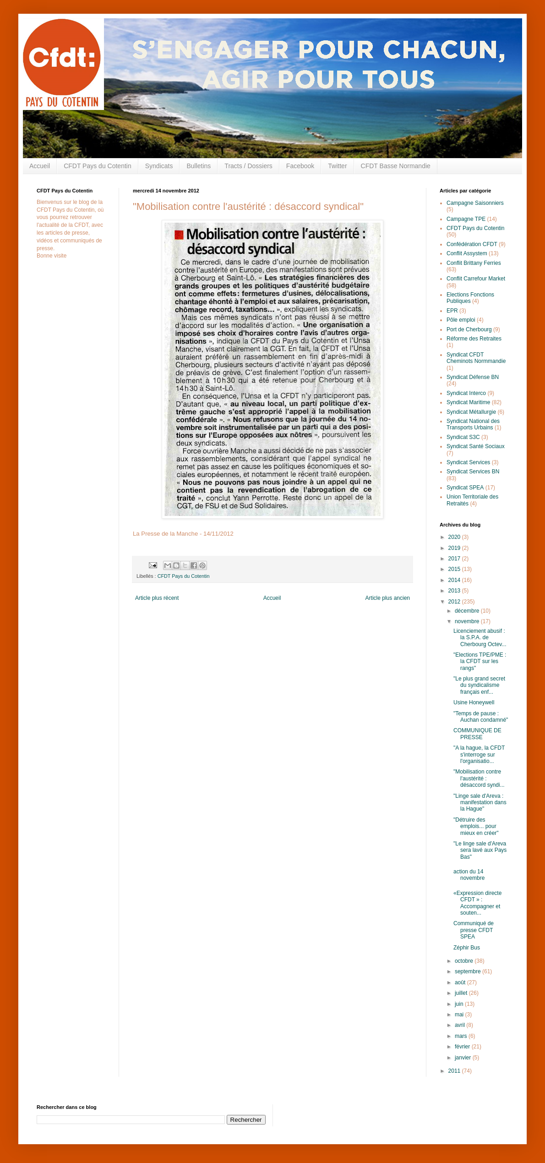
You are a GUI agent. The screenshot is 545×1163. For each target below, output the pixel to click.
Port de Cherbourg (469, 329)
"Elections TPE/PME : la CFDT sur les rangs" (479, 661)
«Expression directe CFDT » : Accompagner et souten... (477, 903)
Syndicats (159, 166)
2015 (455, 569)
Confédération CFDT (472, 244)
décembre (468, 611)
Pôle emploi (461, 320)
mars (462, 1036)
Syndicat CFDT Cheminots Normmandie (476, 357)
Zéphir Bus (466, 947)
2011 (455, 1071)
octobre (464, 961)
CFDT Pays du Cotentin (97, 166)
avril (460, 1025)
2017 (455, 558)
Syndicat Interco (466, 393)
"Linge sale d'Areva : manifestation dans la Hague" (480, 802)
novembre (468, 621)
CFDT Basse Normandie (396, 166)
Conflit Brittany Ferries (474, 263)
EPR (452, 310)
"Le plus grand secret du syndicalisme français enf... (479, 685)
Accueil (39, 166)
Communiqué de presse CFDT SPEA (473, 930)
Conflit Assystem (467, 253)
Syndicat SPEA (465, 487)
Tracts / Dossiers (248, 166)
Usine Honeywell (473, 702)
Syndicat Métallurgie (471, 412)
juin (460, 1004)
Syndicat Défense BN (473, 377)
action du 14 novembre (469, 874)
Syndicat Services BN (473, 471)
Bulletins (198, 166)
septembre (468, 971)
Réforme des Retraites (474, 338)
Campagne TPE (466, 219)
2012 (455, 601)
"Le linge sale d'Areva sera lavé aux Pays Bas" (480, 850)
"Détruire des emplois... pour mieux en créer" (476, 826)
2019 (455, 548)
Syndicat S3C (463, 437)
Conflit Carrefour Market (476, 278)
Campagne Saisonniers (475, 203)
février (463, 1046)
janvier (464, 1057)
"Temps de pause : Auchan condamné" (480, 716)
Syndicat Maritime (468, 402)
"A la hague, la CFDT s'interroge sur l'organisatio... (479, 754)
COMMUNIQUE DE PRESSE (477, 733)
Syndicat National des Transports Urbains (473, 424)
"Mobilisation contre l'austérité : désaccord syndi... (479, 778)
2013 (455, 590)
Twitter (337, 166)
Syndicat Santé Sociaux (476, 446)
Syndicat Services (468, 462)
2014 (455, 580)
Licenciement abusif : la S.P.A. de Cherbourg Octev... (480, 637)
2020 (455, 537)
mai (460, 1014)
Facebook (300, 166)
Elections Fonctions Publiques (470, 297)
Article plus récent (157, 598)
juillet (462, 993)
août (461, 982)
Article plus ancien (387, 598)
